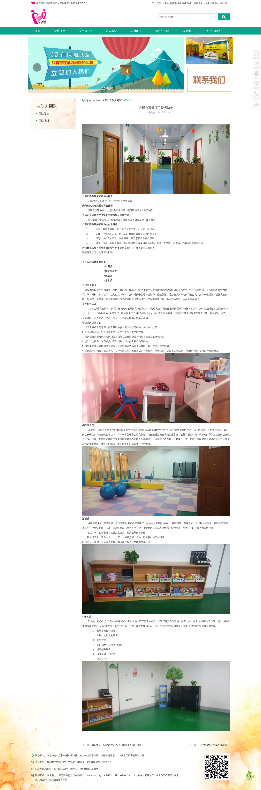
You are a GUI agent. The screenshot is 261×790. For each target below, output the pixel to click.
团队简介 (43, 113)
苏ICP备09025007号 (125, 775)
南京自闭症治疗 (146, 775)
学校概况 (59, 30)
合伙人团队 (214, 30)
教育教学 (111, 30)
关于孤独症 (85, 30)
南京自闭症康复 (164, 775)
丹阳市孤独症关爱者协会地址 (214, 745)
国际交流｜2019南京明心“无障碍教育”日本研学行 (116, 745)
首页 (38, 30)
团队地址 (43, 120)
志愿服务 (136, 30)
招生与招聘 (162, 30)
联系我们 (187, 30)
